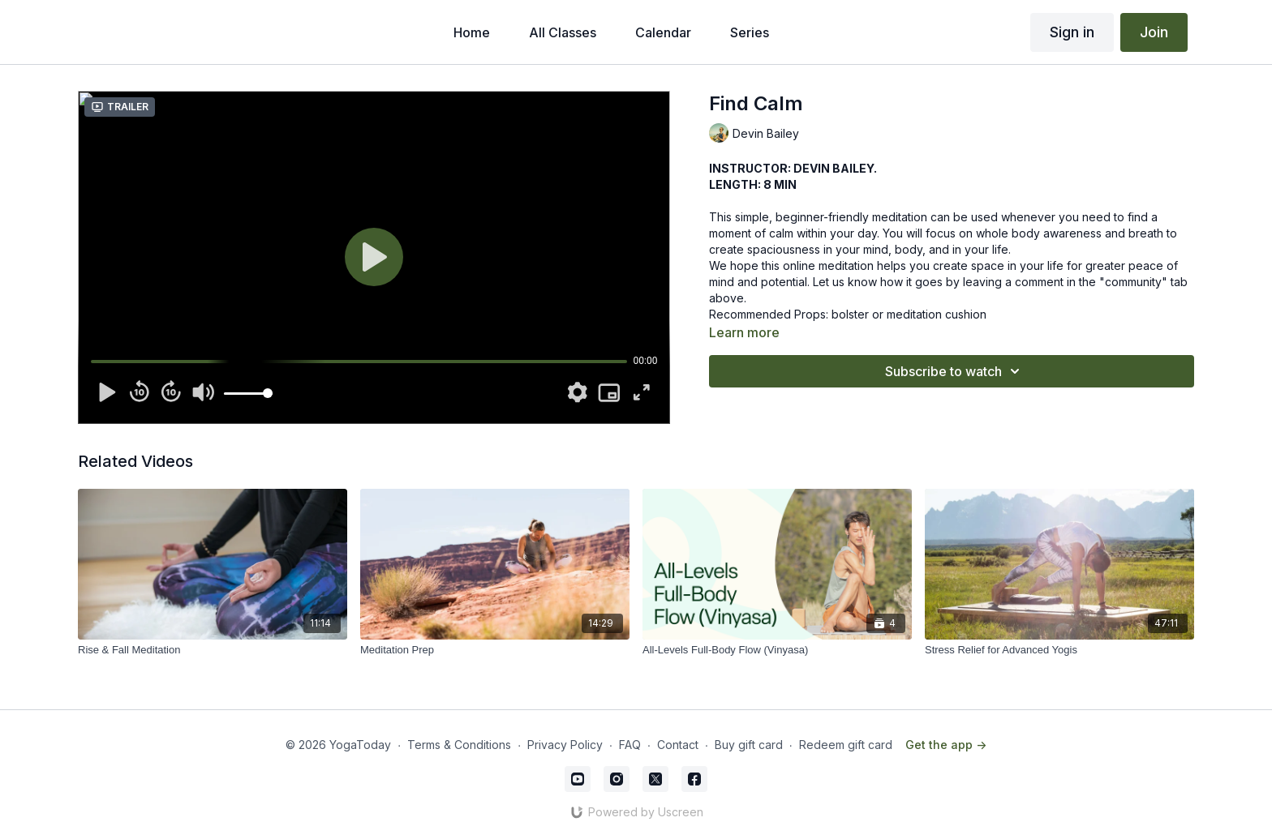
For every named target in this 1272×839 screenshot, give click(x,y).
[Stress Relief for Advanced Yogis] (1059, 650)
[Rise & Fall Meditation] (212, 650)
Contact (677, 744)
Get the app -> (945, 744)
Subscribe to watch (955, 371)
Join (1154, 32)
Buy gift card (749, 744)
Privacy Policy (565, 744)
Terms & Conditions (459, 744)
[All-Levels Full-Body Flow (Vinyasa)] (777, 650)
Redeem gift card (845, 744)
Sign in (1072, 32)
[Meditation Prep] (495, 650)
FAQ (630, 744)
